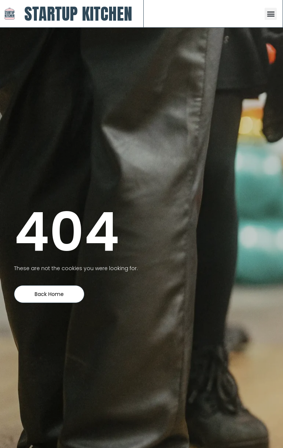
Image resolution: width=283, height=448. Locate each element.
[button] (271, 14)
